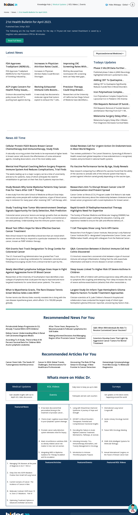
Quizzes (100, 494)
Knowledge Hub (44, 4)
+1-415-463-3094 (44, 488)
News (13, 12)
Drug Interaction (82, 490)
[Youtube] (20, 498)
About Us (118, 494)
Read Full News (14, 40)
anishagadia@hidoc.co (46, 494)
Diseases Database (83, 494)
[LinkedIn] (25, 498)
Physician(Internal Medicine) (109, 53)
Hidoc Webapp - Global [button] (116, 4)
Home (6, 12)
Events (83, 4)
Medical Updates (59, 4)
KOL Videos (73, 4)
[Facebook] (8, 498)
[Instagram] (14, 498)
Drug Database (81, 486)
